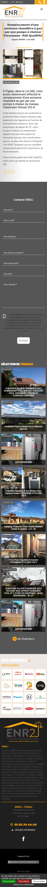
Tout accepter (9, 881)
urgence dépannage (25, 830)
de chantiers (25, 639)
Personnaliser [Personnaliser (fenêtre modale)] (39, 881)
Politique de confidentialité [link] (23, 885)
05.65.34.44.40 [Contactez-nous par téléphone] (25, 824)
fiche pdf (10, 172)
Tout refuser (24, 881)
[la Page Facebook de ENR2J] (43, 3)
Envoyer (23, 340)
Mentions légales (23, 871)
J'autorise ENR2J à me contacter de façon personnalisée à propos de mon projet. (24, 316)
